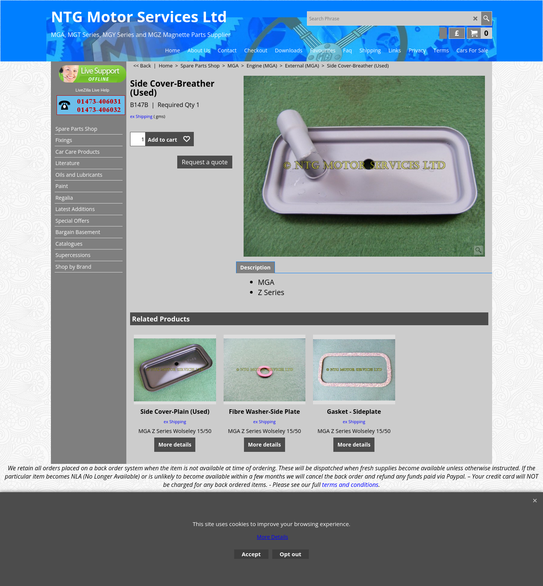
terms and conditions (350, 484)
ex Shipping (141, 116)
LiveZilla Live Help (92, 90)
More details (174, 444)
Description (255, 267)
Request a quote (205, 162)
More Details (272, 536)
